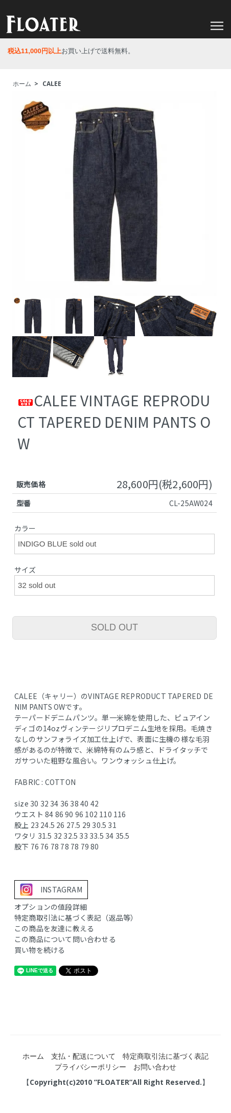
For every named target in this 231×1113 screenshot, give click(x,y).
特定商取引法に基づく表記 (166, 1056)
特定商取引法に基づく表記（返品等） (75, 917)
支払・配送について (83, 1056)
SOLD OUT (114, 627)
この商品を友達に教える (54, 928)
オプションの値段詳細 (50, 907)
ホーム (22, 83)
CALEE (51, 83)
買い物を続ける (39, 950)
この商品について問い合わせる (65, 939)
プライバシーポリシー (90, 1067)
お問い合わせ (154, 1067)
